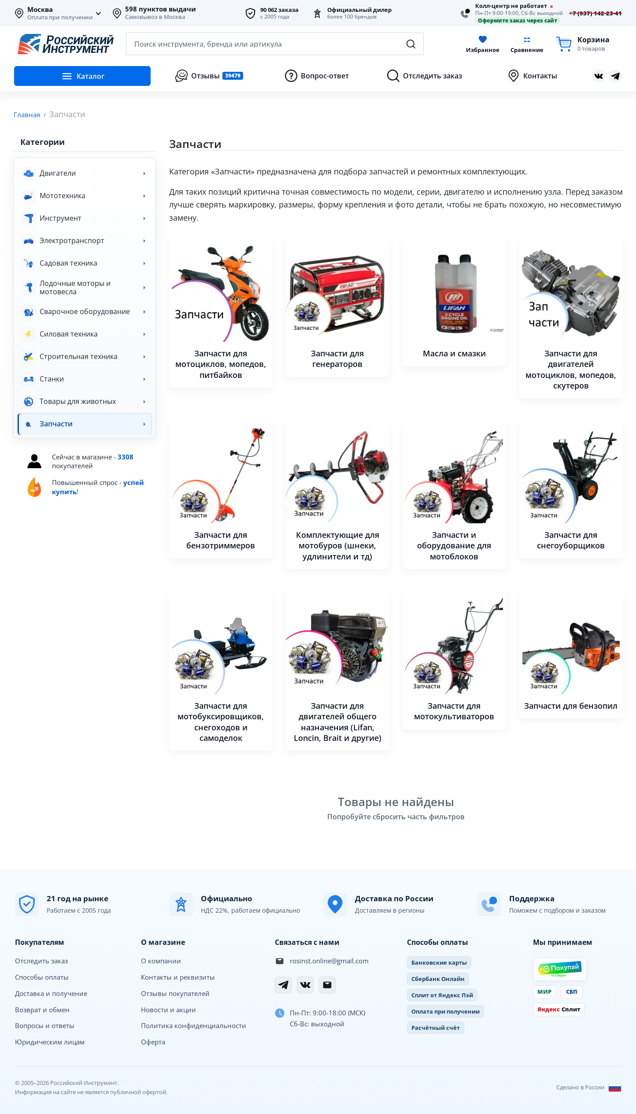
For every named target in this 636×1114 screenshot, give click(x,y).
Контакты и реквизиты (178, 976)
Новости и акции (168, 1009)
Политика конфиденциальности (193, 1025)
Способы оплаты (42, 976)
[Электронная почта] (327, 984)
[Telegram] (283, 984)
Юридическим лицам (50, 1041)
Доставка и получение (51, 992)
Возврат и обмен (42, 1009)
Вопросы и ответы (44, 1025)
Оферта (153, 1041)
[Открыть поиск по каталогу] (275, 44)
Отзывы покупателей (175, 992)
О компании (161, 960)
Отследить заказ (41, 960)
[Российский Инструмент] (65, 44)
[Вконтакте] (305, 984)
